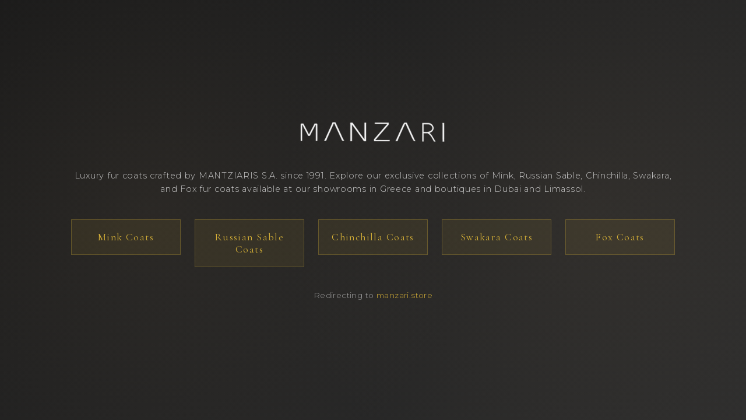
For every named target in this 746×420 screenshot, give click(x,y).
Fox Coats (620, 237)
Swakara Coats (496, 237)
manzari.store (404, 295)
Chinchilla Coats (373, 237)
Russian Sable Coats (249, 243)
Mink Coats (126, 237)
